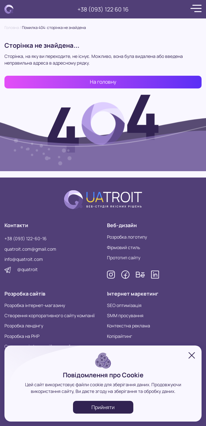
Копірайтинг (119, 336)
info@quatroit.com (23, 259)
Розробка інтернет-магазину (34, 305)
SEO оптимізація (124, 305)
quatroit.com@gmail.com (30, 249)
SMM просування (125, 315)
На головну (103, 81)
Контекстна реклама (128, 326)
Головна (11, 27)
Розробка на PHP (21, 336)
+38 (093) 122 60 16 (103, 9)
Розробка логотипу (127, 237)
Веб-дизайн (122, 225)
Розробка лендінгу (23, 326)
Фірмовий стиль (123, 247)
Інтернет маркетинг (132, 293)
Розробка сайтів (24, 293)
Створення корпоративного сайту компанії (49, 315)
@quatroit (27, 269)
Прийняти (103, 407)
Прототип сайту (123, 258)
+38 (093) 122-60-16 (25, 238)
